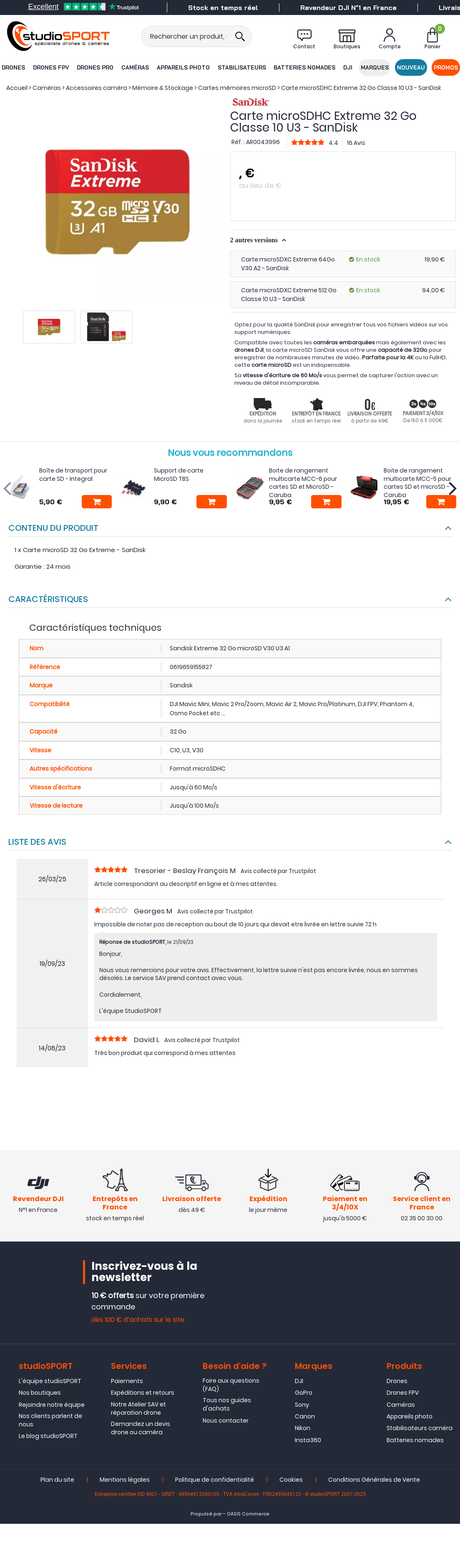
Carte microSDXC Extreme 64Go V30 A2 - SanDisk (288, 263)
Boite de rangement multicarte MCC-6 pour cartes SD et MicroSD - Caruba (303, 482)
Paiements (127, 1381)
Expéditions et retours (142, 1393)
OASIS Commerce (248, 1514)
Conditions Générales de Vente (374, 1480)
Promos (446, 67)
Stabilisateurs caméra (419, 1428)
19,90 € (435, 259)
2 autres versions (254, 240)
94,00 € (433, 290)
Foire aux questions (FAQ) (231, 1384)
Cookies (291, 1480)
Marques (375, 67)
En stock (368, 259)
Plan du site (57, 1480)
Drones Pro (95, 67)
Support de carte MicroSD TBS (179, 474)
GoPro (303, 1393)
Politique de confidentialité (214, 1480)
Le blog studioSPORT (48, 1436)
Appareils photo (183, 67)
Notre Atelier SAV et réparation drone (138, 1408)
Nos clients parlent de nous (50, 1420)
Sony (302, 1405)
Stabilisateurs (241, 67)
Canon (305, 1417)
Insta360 (308, 1440)
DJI (347, 67)
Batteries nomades (304, 67)
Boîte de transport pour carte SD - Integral (73, 474)
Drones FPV (51, 67)
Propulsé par (206, 1514)
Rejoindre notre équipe (52, 1405)
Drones (13, 67)
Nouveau (411, 67)
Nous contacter (226, 1420)
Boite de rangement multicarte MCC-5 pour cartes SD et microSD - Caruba (417, 482)
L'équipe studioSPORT (50, 1381)
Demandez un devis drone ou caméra (140, 1428)
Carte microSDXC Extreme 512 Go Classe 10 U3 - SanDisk (289, 294)
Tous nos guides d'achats (227, 1404)
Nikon (302, 1428)
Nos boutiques (40, 1393)
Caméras (135, 67)
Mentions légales (125, 1480)
